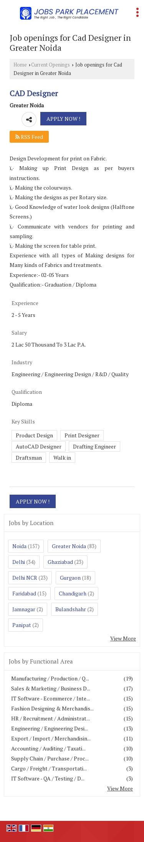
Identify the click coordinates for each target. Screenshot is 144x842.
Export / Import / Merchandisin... (51, 738)
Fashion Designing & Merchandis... (52, 708)
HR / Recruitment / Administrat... (50, 718)
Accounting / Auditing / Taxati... (48, 748)
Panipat (21, 625)
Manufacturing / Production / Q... (50, 678)
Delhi (18, 561)
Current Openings (50, 65)
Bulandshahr (70, 609)
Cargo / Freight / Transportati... (49, 768)
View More (123, 638)
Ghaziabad (60, 561)
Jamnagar (23, 609)
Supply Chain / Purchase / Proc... (50, 758)
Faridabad (24, 593)
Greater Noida (69, 546)
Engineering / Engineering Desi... (49, 728)
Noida (19, 546)
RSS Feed (29, 136)
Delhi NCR (24, 577)
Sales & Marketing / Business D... (50, 688)
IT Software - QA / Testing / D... (47, 778)
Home (20, 65)
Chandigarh (72, 593)
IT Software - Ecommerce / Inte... (50, 698)
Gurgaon (70, 577)
